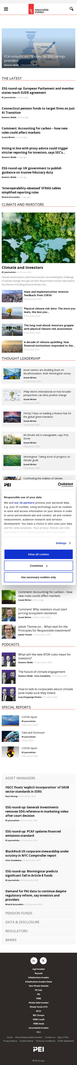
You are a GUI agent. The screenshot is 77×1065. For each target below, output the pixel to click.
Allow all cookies (38, 554)
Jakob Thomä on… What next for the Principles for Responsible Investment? (44, 628)
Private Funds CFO (38, 1007)
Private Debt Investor (38, 1002)
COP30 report (29, 717)
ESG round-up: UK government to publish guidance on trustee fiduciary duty (32, 170)
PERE (38, 998)
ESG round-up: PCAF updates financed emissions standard (33, 833)
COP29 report (29, 748)
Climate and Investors (22, 267)
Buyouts (38, 973)
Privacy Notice (10, 1040)
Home (10, 1037)
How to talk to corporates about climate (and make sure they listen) (45, 691)
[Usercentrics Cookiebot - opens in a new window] (58, 485)
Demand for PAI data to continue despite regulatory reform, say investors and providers (35, 895)
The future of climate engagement (41, 672)
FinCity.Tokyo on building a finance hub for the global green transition (47, 415)
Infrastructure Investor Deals (38, 982)
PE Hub (38, 990)
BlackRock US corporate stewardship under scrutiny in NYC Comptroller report (37, 853)
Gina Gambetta (42, 676)
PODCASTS (10, 644)
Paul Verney (11, 796)
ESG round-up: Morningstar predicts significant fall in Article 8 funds (31, 873)
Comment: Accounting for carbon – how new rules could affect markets (35, 130)
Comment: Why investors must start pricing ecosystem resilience (42, 611)
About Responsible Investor (28, 1037)
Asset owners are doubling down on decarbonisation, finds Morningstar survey (47, 371)
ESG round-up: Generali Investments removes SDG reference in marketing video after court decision (36, 811)
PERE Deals (38, 1023)
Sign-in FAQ (62, 1037)
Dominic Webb (11, 65)
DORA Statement (66, 1040)
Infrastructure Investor (38, 977)
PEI (38, 994)
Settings (61, 543)
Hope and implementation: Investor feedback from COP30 (46, 293)
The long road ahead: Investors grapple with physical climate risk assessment (49, 327)
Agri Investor (39, 969)
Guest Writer (8, 137)
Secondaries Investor (38, 1028)
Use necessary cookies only (38, 577)
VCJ (38, 1032)
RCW (38, 1011)
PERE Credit (38, 1019)
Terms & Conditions (45, 1040)
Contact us (50, 1037)
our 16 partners (24, 502)
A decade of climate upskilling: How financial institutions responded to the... (49, 343)
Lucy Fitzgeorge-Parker (30, 697)
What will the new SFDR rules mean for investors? (44, 656)
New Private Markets (38, 986)
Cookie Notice (26, 1040)
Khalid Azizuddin (11, 197)
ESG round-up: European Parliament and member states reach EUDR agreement (38, 90)
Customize (38, 565)
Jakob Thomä (25, 634)
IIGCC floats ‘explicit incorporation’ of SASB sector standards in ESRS (37, 789)
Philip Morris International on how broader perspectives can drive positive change (47, 393)
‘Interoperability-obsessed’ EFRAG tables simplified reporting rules (31, 190)
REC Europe (38, 1015)
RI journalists (9, 97)
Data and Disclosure (33, 732)
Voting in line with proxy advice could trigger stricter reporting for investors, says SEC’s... (35, 150)
